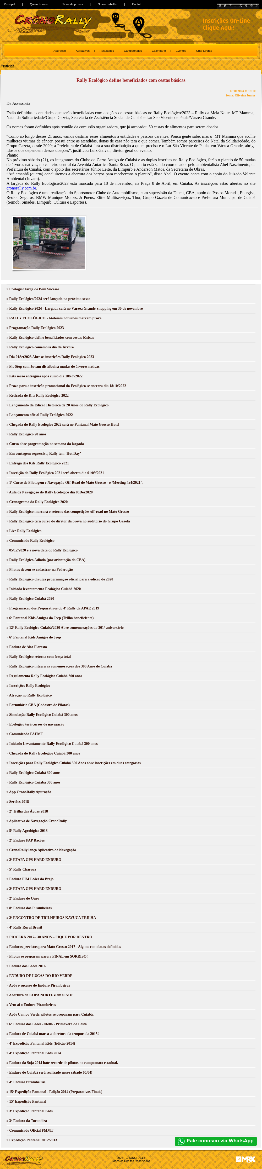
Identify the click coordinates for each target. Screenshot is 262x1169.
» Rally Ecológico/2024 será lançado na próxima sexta (48, 299)
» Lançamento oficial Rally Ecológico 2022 (40, 415)
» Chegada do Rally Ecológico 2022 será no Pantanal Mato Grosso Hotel (63, 425)
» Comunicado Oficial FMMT (30, 1130)
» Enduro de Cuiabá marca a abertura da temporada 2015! (53, 1034)
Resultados (107, 50)
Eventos (181, 50)
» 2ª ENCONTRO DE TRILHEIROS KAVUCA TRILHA (51, 918)
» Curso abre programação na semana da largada (45, 444)
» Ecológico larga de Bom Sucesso (33, 289)
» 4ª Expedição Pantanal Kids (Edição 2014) (41, 1043)
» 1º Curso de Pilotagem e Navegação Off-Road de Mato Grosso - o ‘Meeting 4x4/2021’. (75, 483)
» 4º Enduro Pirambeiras (26, 1082)
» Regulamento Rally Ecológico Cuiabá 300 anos (44, 676)
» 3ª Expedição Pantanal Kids (30, 1111)
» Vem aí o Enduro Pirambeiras (31, 1005)
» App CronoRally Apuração (29, 792)
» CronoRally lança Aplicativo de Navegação (41, 850)
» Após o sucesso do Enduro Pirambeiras (38, 985)
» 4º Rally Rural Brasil (24, 927)
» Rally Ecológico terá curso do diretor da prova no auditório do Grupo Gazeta (68, 521)
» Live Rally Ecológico (24, 531)
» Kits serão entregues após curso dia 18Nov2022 (45, 376)
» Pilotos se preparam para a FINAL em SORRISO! (47, 956)
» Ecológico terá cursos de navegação (35, 724)
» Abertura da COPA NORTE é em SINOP (40, 995)
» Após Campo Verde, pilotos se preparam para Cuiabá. (50, 1014)
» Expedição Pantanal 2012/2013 (32, 1140)
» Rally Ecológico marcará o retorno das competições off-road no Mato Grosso (68, 512)
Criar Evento (204, 50)
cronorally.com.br (21, 188)
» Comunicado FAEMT (25, 734)
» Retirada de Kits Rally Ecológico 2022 (38, 396)
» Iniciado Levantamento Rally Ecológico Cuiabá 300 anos (52, 744)
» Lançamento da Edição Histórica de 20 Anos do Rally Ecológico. (58, 405)
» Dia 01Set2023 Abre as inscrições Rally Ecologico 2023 (50, 357)
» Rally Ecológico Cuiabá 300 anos (34, 773)
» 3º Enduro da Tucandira (27, 1121)
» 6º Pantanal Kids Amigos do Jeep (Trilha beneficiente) (50, 618)
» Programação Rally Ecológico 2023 (35, 328)
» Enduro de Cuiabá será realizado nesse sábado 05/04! (49, 1072)
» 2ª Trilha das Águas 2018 (27, 811)
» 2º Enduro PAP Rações (26, 840)
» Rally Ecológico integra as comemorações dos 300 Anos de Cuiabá (59, 666)
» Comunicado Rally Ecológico (30, 541)
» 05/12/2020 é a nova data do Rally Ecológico (42, 550)
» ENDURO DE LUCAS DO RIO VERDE (40, 976)
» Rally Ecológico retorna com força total (39, 657)
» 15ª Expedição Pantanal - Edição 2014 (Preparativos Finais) (54, 1092)
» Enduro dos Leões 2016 (26, 966)
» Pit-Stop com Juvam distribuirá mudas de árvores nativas (53, 366)
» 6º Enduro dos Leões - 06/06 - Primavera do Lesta (47, 1024)
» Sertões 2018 (18, 802)
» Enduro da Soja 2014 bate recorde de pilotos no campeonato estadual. (62, 1063)
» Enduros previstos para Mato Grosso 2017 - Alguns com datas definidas (64, 947)
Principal (9, 4)
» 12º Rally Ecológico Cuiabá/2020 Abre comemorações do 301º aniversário (65, 628)
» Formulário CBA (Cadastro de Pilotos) (38, 705)
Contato (137, 4)
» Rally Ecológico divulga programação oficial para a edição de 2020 (60, 579)
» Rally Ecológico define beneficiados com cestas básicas (50, 337)
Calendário (159, 50)
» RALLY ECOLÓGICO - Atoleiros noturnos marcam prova (54, 318)
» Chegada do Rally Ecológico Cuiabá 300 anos (43, 753)
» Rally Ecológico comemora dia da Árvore (40, 347)
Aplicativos (83, 50)
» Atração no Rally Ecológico (29, 695)
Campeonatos (133, 50)
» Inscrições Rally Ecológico (28, 686)
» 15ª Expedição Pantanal (26, 1101)
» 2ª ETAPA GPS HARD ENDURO (34, 860)
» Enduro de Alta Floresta (27, 647)
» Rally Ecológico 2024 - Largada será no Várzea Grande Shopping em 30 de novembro (75, 308)
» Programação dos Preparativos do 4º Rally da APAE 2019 (53, 608)
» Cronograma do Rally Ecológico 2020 (37, 502)
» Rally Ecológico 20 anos (26, 434)
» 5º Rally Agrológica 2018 (27, 831)
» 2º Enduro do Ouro (23, 898)
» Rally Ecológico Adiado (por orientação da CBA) (46, 560)
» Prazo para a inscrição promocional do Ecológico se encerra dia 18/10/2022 (66, 386)
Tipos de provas (73, 4)
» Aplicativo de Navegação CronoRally (37, 821)
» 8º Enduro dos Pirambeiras (29, 908)
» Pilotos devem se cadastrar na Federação (40, 570)
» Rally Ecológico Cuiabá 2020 (30, 599)
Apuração (59, 50)
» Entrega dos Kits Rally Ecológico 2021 (38, 463)
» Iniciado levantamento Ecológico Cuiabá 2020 (44, 589)
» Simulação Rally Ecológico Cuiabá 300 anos (42, 715)
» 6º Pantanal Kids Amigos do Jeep (34, 637)
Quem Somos (38, 4)
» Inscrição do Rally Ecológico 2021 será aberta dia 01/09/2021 (55, 473)
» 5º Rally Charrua (21, 869)
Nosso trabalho (107, 4)
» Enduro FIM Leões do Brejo (30, 879)
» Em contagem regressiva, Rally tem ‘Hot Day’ (44, 454)
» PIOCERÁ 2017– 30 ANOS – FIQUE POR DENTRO (49, 937)
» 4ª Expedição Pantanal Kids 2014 (34, 1053)
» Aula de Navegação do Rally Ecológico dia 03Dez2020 (50, 492)
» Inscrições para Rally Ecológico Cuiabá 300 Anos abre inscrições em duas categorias (74, 763)
